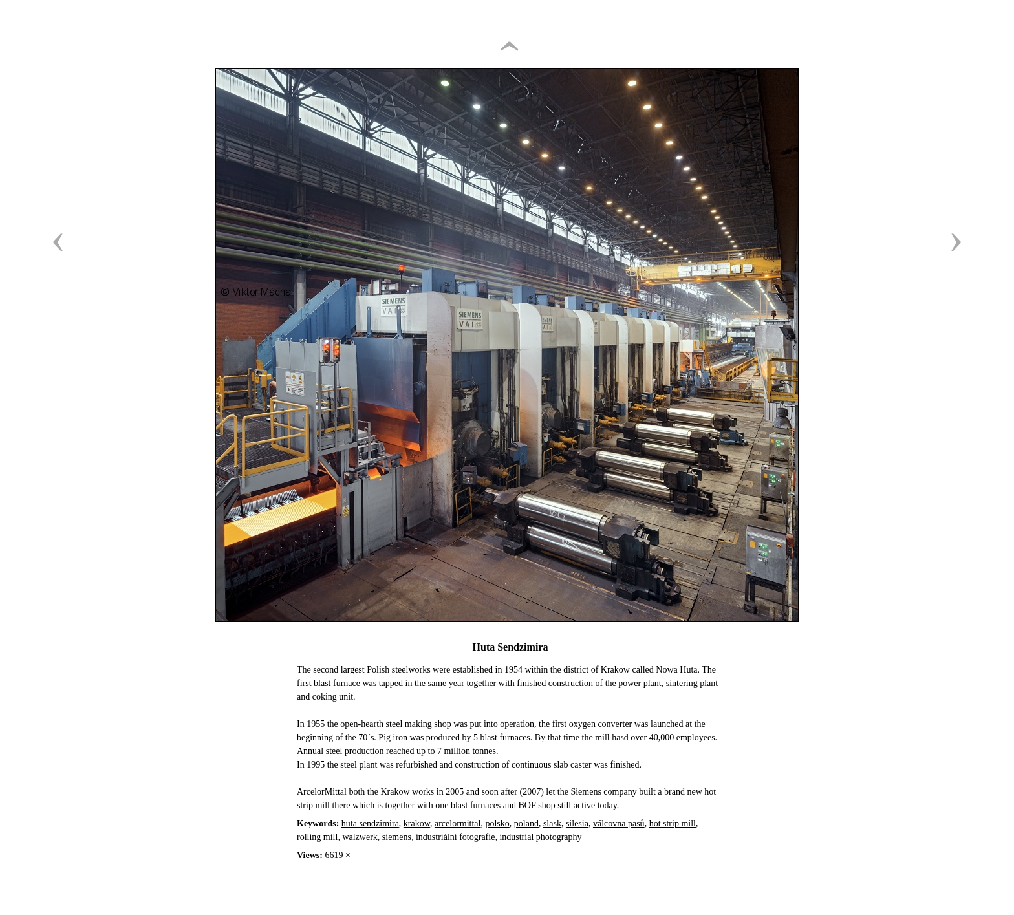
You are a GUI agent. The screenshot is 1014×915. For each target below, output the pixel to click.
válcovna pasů (619, 823)
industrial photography (540, 837)
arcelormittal (458, 823)
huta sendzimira (370, 823)
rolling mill (317, 837)
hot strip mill (672, 823)
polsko (497, 823)
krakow (417, 823)
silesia (577, 823)
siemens (396, 837)
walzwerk (359, 837)
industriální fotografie (455, 837)
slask (552, 823)
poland (526, 823)
